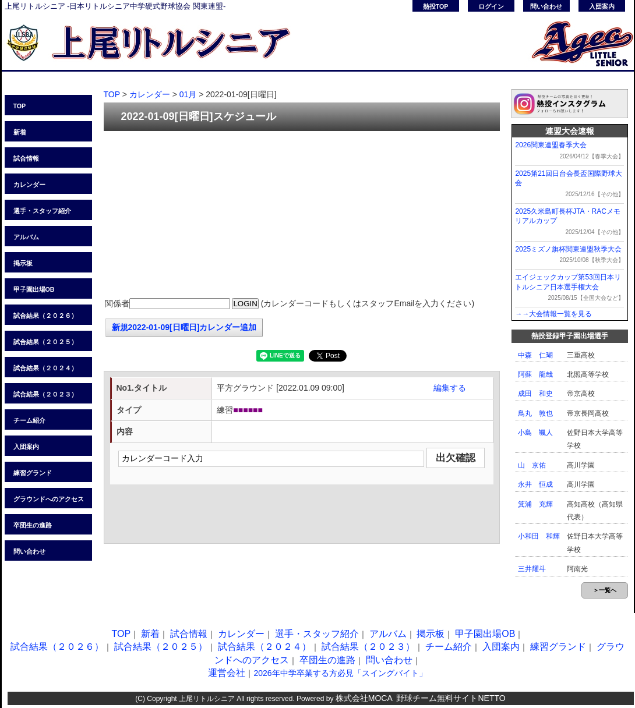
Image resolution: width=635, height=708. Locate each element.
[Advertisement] (302, 215)
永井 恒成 (535, 484)
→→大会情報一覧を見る (553, 314)
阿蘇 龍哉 (535, 374)
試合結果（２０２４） (45, 367)
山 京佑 (532, 465)
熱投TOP (436, 6)
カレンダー (29, 184)
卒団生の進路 (32, 525)
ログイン (491, 6)
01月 (188, 94)
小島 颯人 (535, 433)
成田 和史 (535, 394)
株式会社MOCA (364, 698)
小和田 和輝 (539, 536)
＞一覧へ (604, 590)
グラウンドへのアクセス (48, 498)
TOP (19, 105)
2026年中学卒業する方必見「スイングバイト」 (339, 673)
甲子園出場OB (34, 289)
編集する (449, 387)
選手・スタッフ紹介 (42, 210)
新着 (19, 132)
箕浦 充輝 (535, 504)
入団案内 (602, 6)
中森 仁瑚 (535, 355)
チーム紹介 (29, 420)
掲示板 (23, 263)
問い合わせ (546, 6)
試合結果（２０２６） (45, 315)
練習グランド (32, 472)
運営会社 (226, 673)
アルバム (26, 236)
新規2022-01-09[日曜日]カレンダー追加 (184, 327)
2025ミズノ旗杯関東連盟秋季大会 (568, 249)
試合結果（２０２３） (45, 394)
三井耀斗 (532, 569)
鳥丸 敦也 (535, 413)
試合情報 (26, 158)
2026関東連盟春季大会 (551, 145)
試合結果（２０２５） (45, 341)
